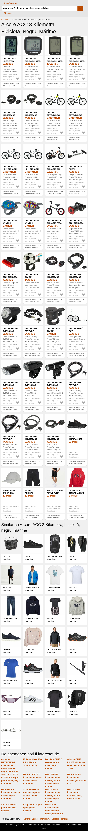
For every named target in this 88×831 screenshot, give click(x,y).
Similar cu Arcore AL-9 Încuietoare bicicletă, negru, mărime (76, 302)
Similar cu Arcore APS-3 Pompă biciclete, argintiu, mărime (77, 194)
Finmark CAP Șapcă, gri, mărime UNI (9, 493)
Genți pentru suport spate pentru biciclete (32, 808)
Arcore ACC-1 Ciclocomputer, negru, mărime (33, 61)
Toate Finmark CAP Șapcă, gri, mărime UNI (10, 516)
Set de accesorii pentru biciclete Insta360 (9, 808)
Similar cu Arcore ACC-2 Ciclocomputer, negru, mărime (77, 86)
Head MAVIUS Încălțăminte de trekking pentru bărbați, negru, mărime (52, 795)
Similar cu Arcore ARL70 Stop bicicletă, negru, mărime (11, 302)
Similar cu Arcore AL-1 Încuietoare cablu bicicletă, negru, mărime (33, 463)
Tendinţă (64, 819)
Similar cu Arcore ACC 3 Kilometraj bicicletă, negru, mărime (11, 86)
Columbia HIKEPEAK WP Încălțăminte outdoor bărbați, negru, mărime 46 (9, 765)
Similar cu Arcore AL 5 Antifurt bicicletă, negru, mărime (11, 463)
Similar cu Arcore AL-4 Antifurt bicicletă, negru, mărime (33, 355)
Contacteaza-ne (30, 819)
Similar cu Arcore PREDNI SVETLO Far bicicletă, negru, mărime (11, 355)
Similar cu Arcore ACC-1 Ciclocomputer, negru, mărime (33, 86)
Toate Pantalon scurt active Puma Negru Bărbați (53, 517)
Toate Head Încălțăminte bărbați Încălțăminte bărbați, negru (77, 463)
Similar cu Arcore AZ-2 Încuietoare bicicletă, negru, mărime (54, 302)
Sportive (4, 20)
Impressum (45, 819)
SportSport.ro (10, 3)
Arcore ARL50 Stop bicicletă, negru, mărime (76, 223)
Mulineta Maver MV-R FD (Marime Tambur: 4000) (32, 762)
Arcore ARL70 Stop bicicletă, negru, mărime (10, 277)
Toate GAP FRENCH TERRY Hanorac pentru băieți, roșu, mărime (76, 517)
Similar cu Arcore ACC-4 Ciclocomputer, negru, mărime (55, 86)
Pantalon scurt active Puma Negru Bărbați (55, 493)
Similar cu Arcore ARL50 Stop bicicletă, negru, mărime (77, 248)
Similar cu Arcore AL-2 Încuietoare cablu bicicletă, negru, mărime (55, 463)
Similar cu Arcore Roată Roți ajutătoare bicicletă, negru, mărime (77, 355)
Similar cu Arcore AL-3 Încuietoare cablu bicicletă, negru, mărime (33, 140)
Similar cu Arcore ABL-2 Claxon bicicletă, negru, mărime (55, 355)
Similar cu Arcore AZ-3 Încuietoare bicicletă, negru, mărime (10, 140)
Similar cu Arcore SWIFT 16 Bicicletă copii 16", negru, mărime (55, 194)
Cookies (55, 819)
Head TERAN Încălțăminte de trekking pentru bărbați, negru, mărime (52, 780)
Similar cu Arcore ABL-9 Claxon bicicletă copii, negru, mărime (33, 302)
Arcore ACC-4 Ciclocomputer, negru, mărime (55, 61)
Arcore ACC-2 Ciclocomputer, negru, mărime (77, 61)
